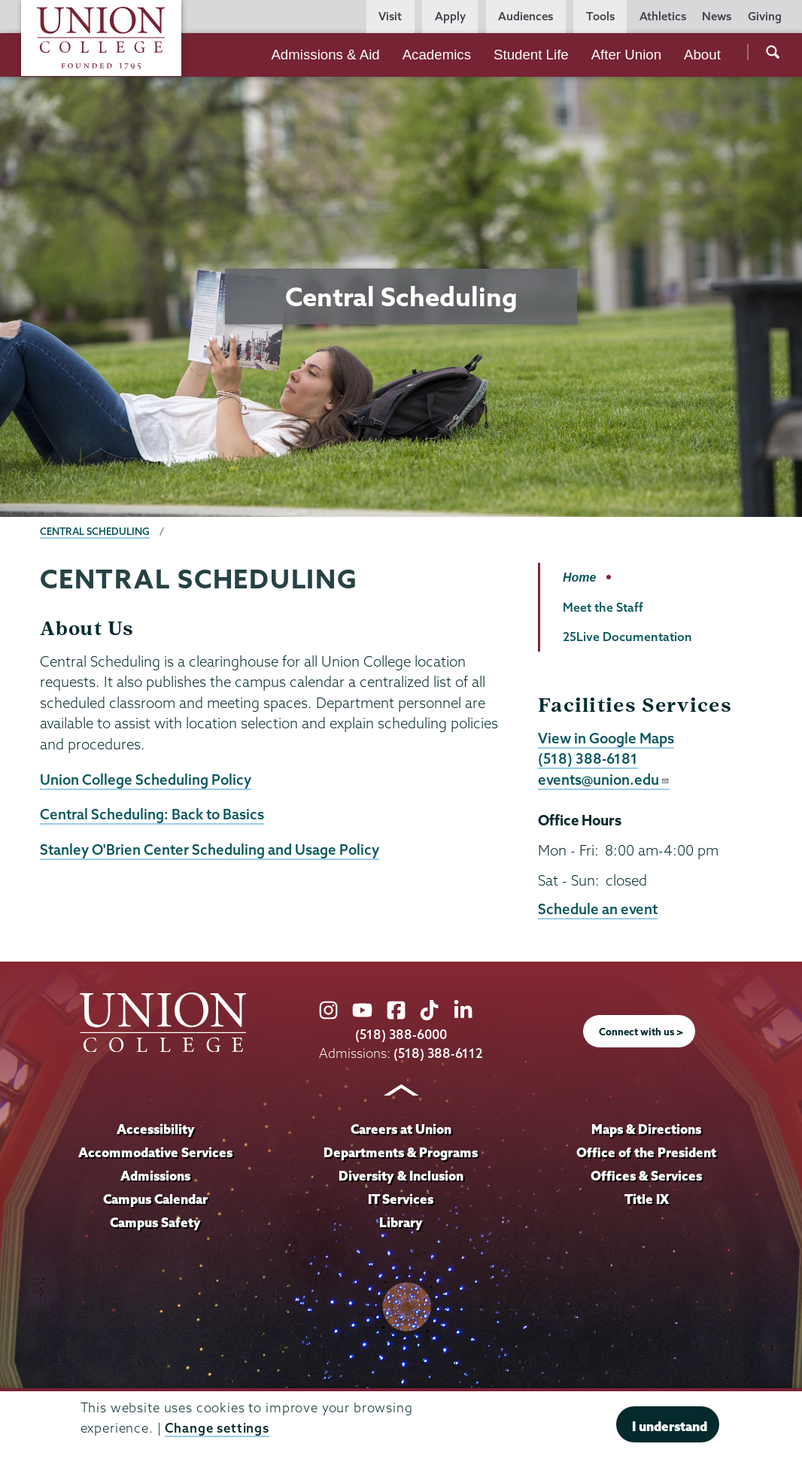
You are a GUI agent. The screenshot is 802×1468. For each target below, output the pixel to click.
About (702, 54)
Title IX (646, 1199)
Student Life (531, 54)
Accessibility (156, 1129)
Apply (450, 16)
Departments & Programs (401, 1152)
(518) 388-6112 (438, 1053)
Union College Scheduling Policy (145, 779)
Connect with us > (641, 1032)
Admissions (155, 1176)
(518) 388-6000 (401, 1034)
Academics (437, 54)
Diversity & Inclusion (401, 1176)
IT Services (400, 1199)
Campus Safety (155, 1222)
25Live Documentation (627, 636)
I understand (669, 1426)
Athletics (662, 16)
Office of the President (646, 1152)
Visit (390, 16)
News (716, 16)
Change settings (217, 1428)
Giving (765, 16)
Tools (600, 16)
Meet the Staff (603, 607)
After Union (626, 54)
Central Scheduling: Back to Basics (152, 814)
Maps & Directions (646, 1129)
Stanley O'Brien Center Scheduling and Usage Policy (209, 849)
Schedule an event (598, 909)
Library (401, 1222)
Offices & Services (646, 1176)
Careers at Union (401, 1129)
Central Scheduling (95, 531)
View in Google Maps (606, 738)
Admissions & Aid (325, 54)
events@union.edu (604, 779)
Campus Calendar (155, 1199)
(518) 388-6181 (588, 758)
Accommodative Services (155, 1152)
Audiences (525, 16)
